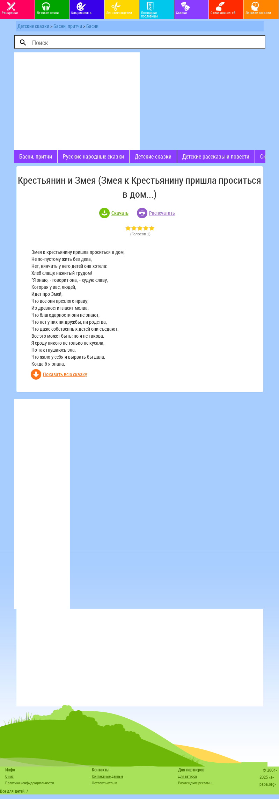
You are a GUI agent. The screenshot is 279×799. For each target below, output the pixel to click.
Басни (92, 26)
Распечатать (162, 213)
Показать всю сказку (65, 374)
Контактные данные (107, 776)
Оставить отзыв (104, 782)
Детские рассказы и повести (215, 156)
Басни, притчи (67, 26)
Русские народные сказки (93, 156)
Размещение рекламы (195, 782)
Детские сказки (33, 26)
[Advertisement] (77, 101)
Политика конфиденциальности (29, 782)
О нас (9, 776)
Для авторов (187, 776)
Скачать (120, 213)
